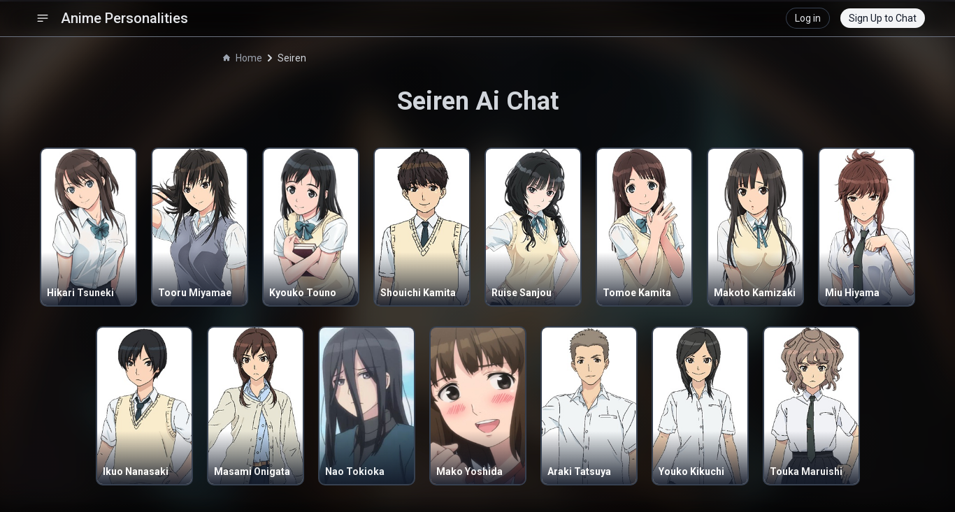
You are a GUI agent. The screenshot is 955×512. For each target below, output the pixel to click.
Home (242, 58)
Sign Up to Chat (883, 18)
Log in (808, 18)
